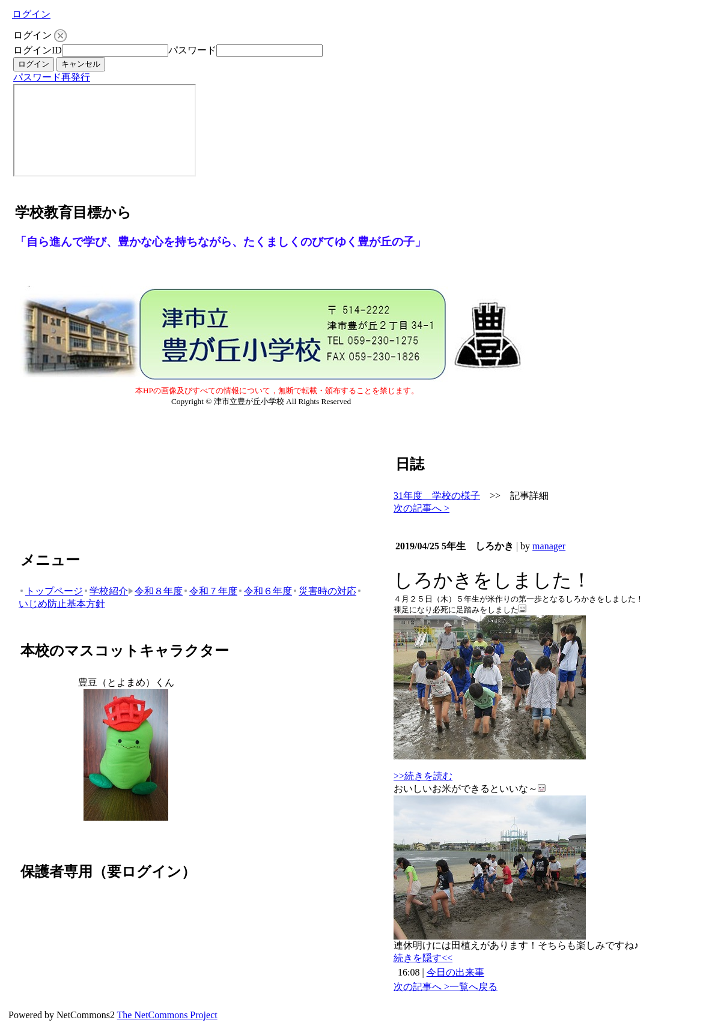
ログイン (31, 14)
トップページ (51, 591)
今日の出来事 (455, 972)
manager (548, 546)
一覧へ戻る (473, 987)
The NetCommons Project (167, 1015)
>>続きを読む (423, 776)
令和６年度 (264, 591)
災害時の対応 (324, 591)
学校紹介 (105, 591)
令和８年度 (155, 591)
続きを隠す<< (423, 958)
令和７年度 (210, 591)
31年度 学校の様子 (437, 495)
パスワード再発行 (51, 77)
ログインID (37, 50)
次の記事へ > (421, 508)
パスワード (192, 50)
